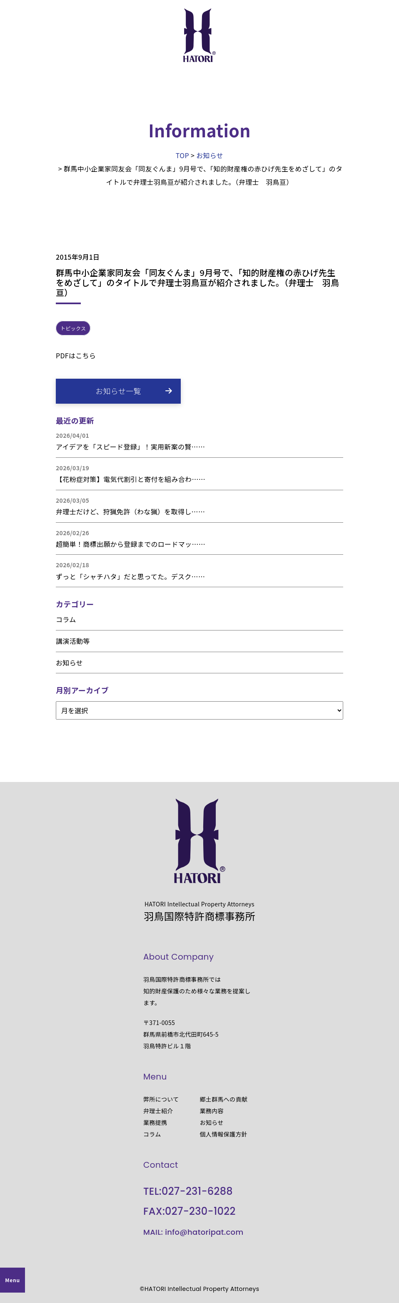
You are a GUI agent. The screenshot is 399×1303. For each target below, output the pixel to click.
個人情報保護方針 (224, 1134)
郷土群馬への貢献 (224, 1099)
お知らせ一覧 (118, 390)
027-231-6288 (197, 1191)
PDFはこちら (76, 355)
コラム (66, 619)
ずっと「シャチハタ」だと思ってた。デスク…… (130, 576)
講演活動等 (73, 641)
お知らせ (69, 663)
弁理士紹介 (158, 1111)
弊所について (161, 1099)
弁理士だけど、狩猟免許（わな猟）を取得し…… (130, 511)
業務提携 (155, 1122)
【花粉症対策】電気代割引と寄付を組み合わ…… (130, 479)
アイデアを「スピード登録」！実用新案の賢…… (130, 447)
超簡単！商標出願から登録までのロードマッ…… (130, 544)
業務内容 (212, 1111)
